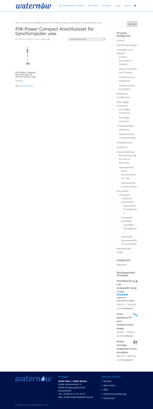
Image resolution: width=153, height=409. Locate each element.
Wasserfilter (123, 191)
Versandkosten (26, 86)
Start (17, 22)
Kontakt (106, 6)
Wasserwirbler (126, 167)
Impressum (109, 398)
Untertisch (122, 147)
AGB (105, 389)
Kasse (127, 6)
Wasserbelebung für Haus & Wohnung (127, 159)
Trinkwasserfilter (125, 125)
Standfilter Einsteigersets (130, 228)
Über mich (93, 6)
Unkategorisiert (124, 142)
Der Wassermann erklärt (71, 6)
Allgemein (122, 264)
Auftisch (121, 40)
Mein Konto (109, 385)
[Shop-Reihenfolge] (86, 39)
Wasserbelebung (125, 151)
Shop (49, 6)
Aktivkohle (124, 129)
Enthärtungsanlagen (127, 45)
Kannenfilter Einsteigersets (130, 209)
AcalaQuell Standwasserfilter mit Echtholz (129, 240)
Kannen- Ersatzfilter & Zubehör (125, 60)
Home (39, 6)
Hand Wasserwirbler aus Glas (128, 175)
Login (117, 6)
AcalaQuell (124, 194)
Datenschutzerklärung (114, 393)
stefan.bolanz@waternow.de (78, 397)
